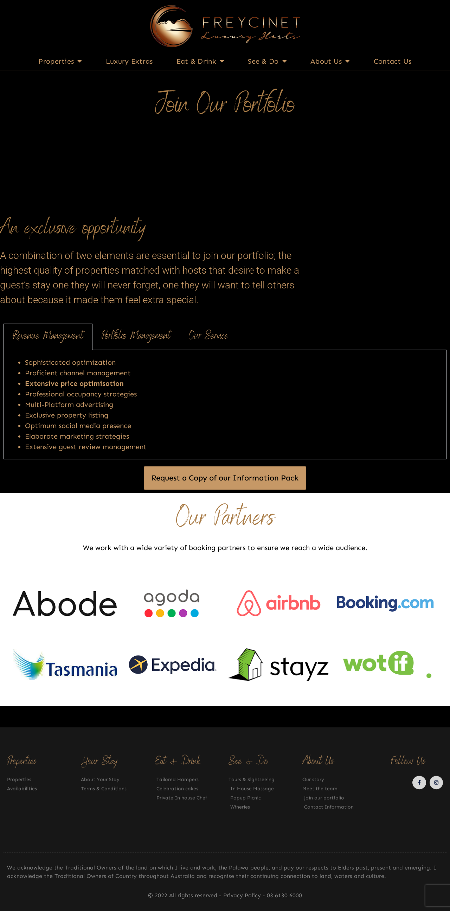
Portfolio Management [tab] (136, 336)
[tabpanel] (225, 404)
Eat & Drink (200, 61)
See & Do (267, 61)
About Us (330, 61)
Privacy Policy (243, 895)
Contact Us (393, 61)
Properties (60, 61)
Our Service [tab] (208, 336)
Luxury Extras (129, 61)
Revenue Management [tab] (48, 336)
